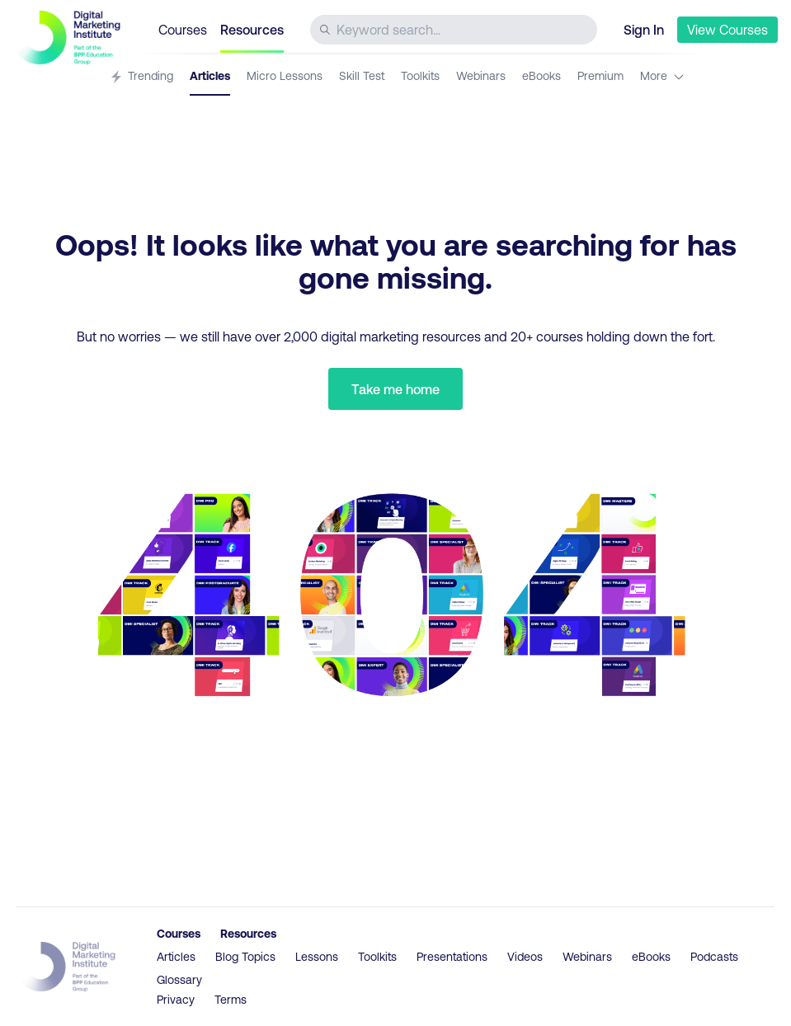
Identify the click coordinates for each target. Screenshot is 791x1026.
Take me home (395, 389)
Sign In (644, 29)
